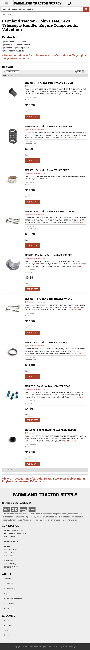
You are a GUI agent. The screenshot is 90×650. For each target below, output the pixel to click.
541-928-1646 (17, 530)
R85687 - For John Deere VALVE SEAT (47, 170)
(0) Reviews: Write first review (35, 86)
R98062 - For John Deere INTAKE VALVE (48, 298)
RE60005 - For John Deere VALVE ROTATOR (50, 429)
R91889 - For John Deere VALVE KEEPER (48, 255)
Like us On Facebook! (16, 502)
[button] (45, 9)
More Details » (70, 137)
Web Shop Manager (69, 647)
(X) (3, 42)
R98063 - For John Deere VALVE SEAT (47, 342)
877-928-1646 (20, 533)
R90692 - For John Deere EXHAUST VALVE (50, 211)
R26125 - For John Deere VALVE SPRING (48, 126)
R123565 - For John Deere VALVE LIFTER (49, 82)
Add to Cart (32, 117)
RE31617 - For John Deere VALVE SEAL (47, 386)
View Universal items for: (44, 57)
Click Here (14, 541)
